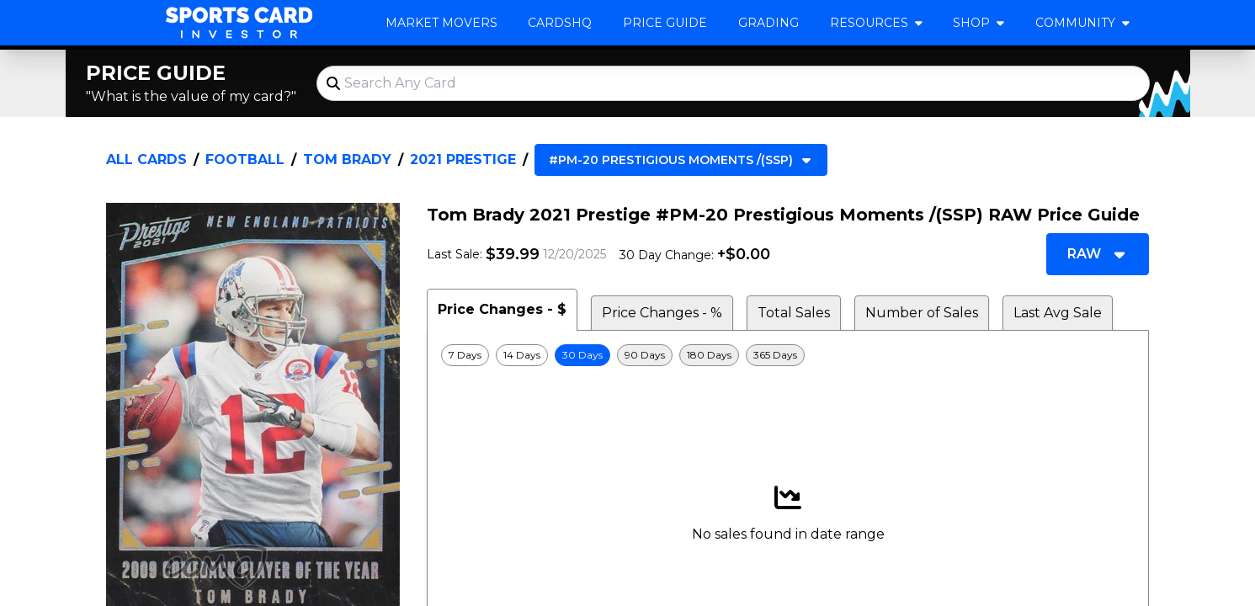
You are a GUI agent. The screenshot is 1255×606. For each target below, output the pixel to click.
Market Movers (441, 22)
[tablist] (788, 310)
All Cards (146, 159)
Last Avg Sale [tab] (1057, 313)
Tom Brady (347, 159)
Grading (768, 22)
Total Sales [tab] (794, 313)
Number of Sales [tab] (921, 313)
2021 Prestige (463, 159)
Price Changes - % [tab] (662, 313)
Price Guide (665, 22)
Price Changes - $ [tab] (502, 309)
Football (245, 159)
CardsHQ (560, 22)
